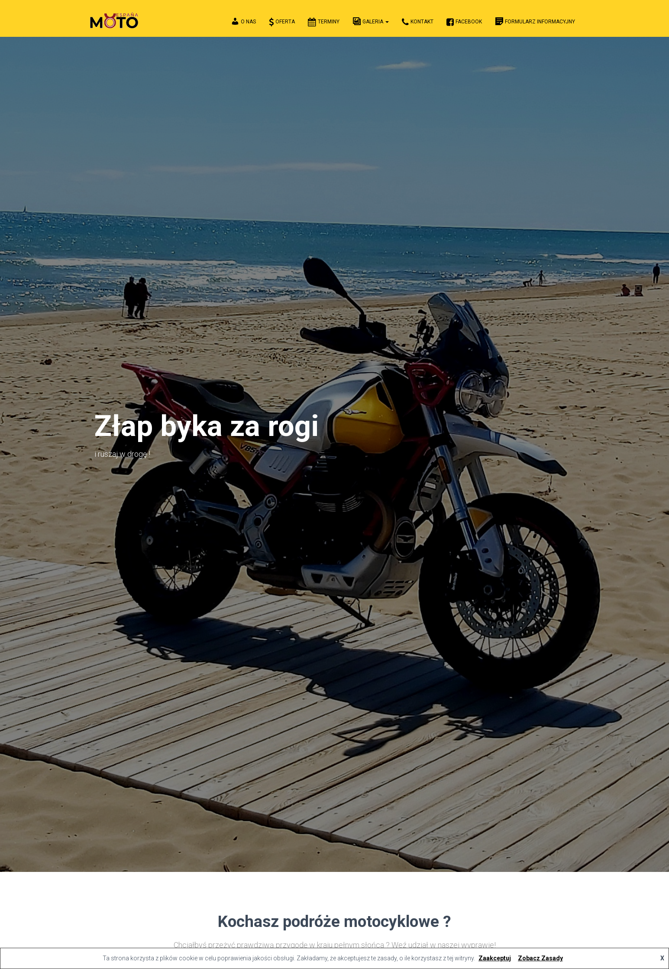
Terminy (323, 22)
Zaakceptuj (494, 958)
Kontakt (417, 22)
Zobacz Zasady (540, 958)
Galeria (370, 21)
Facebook (464, 22)
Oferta (282, 22)
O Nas (242, 21)
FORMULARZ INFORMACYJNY (535, 21)
